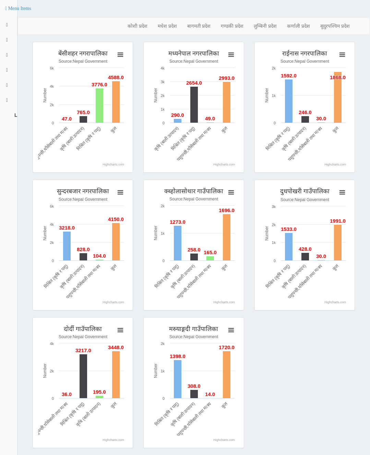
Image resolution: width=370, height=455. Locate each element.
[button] (18, 8)
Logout (15, 115)
